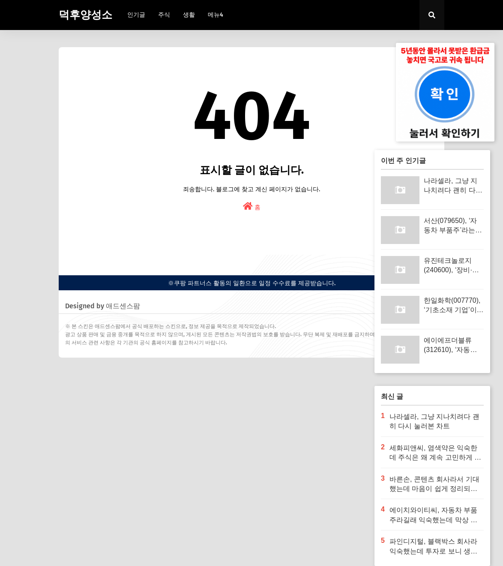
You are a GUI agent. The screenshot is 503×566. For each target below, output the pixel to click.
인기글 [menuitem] (136, 14)
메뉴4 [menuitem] (215, 14)
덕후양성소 (85, 15)
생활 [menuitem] (189, 14)
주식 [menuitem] (164, 14)
